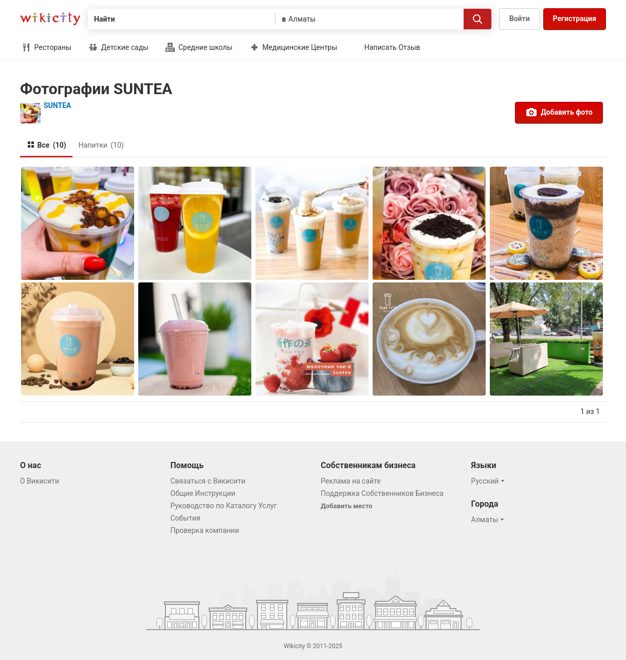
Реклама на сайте (351, 481)
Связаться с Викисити (208, 481)
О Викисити (39, 481)
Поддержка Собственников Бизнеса (382, 493)
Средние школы (198, 47)
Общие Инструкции (203, 493)
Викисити (50, 18)
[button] (489, 481)
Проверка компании (205, 530)
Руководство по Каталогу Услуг (224, 506)
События (185, 518)
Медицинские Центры (293, 47)
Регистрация (574, 18)
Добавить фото (559, 112)
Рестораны (46, 47)
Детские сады (118, 47)
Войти (519, 18)
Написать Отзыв (392, 47)
